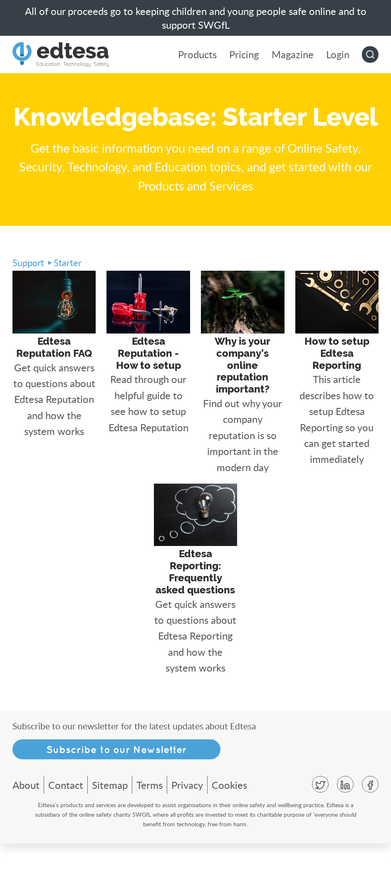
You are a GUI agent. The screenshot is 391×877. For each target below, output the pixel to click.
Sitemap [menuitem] (110, 818)
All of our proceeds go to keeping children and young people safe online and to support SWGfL (195, 18)
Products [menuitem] (197, 55)
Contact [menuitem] (65, 818)
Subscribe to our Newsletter (116, 783)
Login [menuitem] (337, 55)
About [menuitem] (26, 818)
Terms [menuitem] (149, 818)
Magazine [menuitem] (293, 55)
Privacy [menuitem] (187, 818)
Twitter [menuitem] (320, 818)
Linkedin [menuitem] (345, 818)
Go (370, 54)
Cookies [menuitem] (229, 818)
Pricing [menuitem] (244, 55)
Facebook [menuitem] (370, 818)
